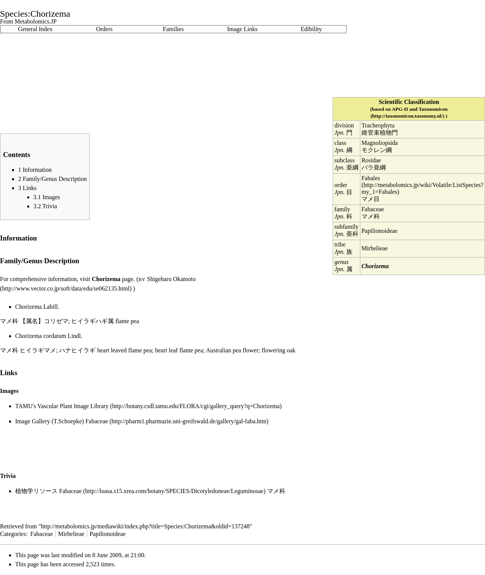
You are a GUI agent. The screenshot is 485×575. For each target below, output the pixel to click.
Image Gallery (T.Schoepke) (49, 421)
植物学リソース (36, 491)
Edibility (311, 29)
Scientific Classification (409, 102)
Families (173, 29)
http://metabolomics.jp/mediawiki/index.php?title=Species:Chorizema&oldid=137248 (145, 526)
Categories (13, 534)
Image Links (242, 29)
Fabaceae (372, 209)
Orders (104, 29)
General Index (35, 29)
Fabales (370, 178)
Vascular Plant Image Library (73, 406)
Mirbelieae (374, 248)
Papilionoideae (379, 231)
